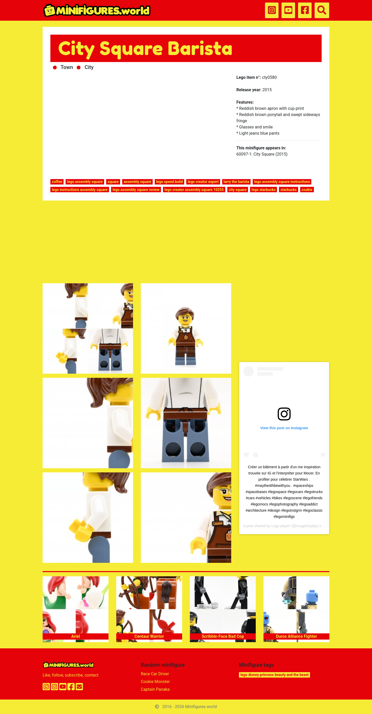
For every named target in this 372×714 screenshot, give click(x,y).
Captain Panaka (155, 689)
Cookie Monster (155, 681)
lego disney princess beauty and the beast (275, 675)
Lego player (280, 526)
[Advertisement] (186, 243)
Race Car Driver (155, 673)
